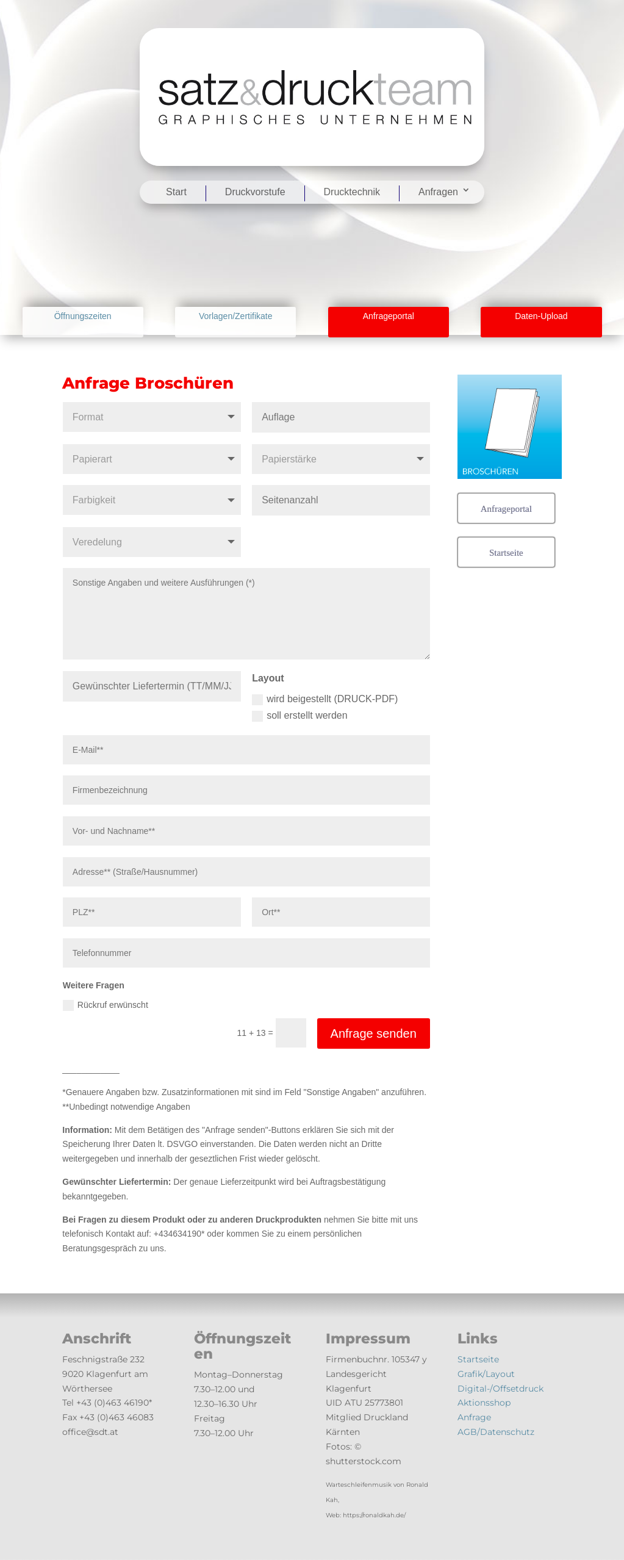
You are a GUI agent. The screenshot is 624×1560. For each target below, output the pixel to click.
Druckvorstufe (255, 192)
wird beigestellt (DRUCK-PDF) (325, 699)
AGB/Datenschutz (495, 1431)
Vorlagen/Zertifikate (236, 316)
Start (176, 192)
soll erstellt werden (300, 716)
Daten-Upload (541, 316)
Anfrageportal (388, 316)
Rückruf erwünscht (105, 1005)
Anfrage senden (374, 1033)
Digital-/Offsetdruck (500, 1388)
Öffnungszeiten (83, 316)
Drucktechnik (352, 192)
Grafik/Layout (486, 1373)
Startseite (478, 1359)
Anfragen (438, 192)
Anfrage (474, 1417)
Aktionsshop (484, 1402)
